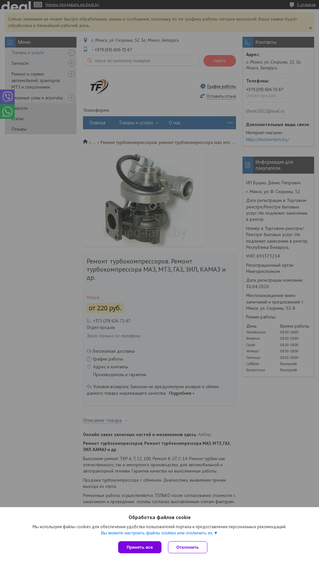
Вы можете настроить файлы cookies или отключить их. (157, 532)
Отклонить (187, 547)
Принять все (140, 547)
